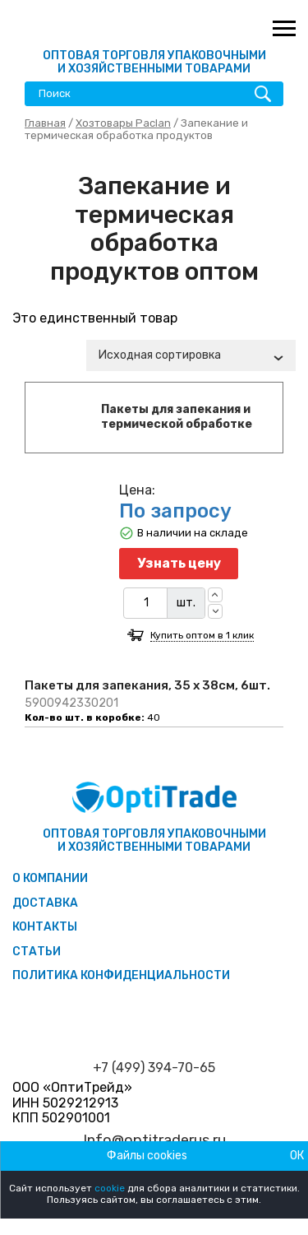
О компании (50, 878)
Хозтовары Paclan (123, 123)
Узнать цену (179, 563)
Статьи (36, 952)
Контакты (44, 927)
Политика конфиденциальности (121, 975)
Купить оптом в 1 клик (202, 635)
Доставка (45, 903)
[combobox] (191, 355)
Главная (45, 123)
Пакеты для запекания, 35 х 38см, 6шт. (147, 685)
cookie (109, 1188)
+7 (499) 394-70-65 (154, 1068)
